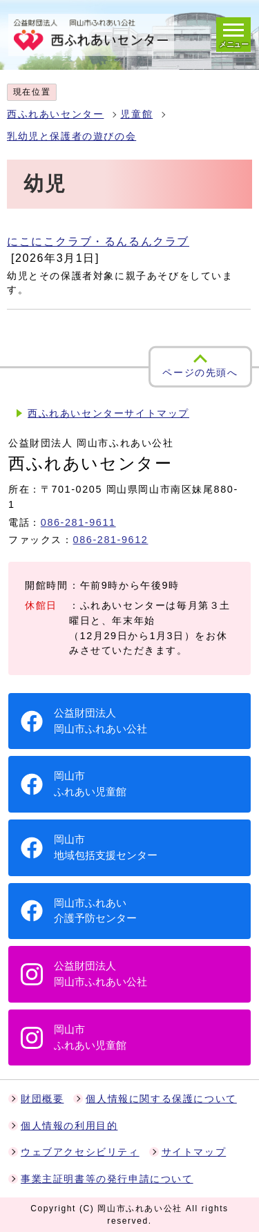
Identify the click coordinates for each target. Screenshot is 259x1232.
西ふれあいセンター (55, 114)
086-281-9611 (78, 522)
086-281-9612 (110, 539)
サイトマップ (194, 1152)
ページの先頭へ (200, 373)
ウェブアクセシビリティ (80, 1152)
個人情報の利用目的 (69, 1126)
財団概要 (42, 1099)
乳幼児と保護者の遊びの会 (71, 136)
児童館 (136, 114)
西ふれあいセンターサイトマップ (108, 413)
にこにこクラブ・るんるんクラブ (98, 241)
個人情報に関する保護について (161, 1099)
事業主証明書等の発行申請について (107, 1179)
